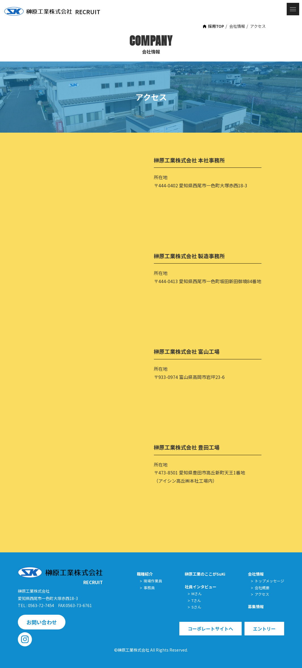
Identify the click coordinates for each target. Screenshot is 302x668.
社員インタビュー (200, 586)
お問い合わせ (41, 622)
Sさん (196, 607)
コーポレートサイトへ (210, 628)
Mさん (197, 593)
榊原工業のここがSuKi (205, 574)
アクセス (258, 26)
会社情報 (237, 26)
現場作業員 (153, 581)
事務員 (149, 587)
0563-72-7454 (41, 605)
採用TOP (216, 26)
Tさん (196, 600)
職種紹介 (145, 574)
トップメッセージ (269, 581)
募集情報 (256, 606)
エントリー (264, 628)
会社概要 (262, 587)
